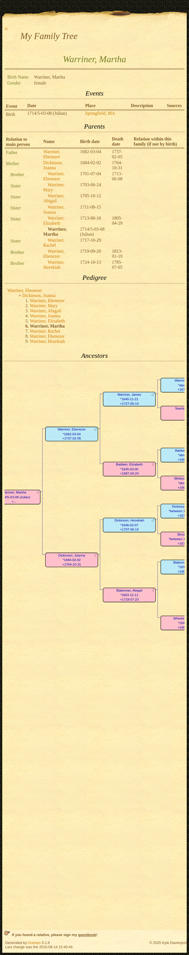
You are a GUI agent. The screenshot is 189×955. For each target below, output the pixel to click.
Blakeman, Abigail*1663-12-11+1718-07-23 (129, 594)
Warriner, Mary (43, 305)
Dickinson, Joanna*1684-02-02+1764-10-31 (71, 559)
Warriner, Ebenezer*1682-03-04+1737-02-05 (72, 433)
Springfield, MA (100, 113)
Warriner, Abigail (54, 198)
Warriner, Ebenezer (51, 154)
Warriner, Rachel (54, 243)
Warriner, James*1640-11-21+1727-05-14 (129, 399)
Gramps (34, 943)
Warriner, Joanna (54, 210)
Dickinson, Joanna (53, 165)
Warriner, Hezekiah (54, 265)
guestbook (87, 935)
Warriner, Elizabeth (54, 221)
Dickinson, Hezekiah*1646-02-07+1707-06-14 (129, 525)
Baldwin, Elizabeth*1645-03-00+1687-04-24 (129, 469)
